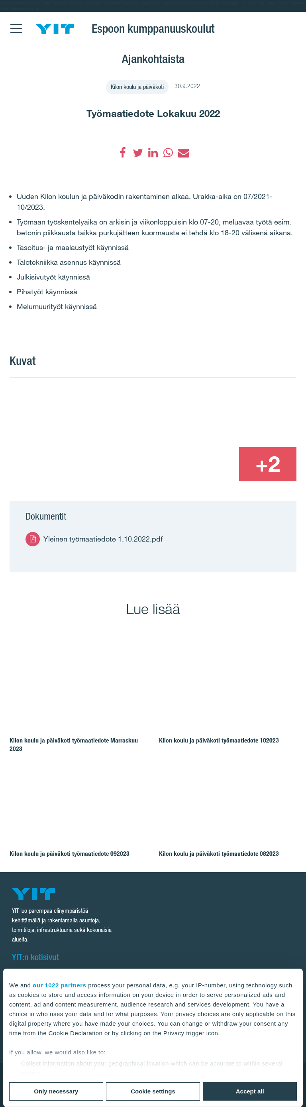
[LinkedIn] (153, 152)
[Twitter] (138, 152)
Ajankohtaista (153, 58)
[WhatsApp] (168, 152)
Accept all (250, 1091)
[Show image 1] (95, 429)
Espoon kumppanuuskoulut (153, 28)
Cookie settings (153, 1091)
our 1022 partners (59, 985)
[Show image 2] (239, 411)
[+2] (267, 464)
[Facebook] (123, 152)
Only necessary (56, 1091)
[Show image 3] (209, 464)
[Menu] (16, 23)
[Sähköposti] (183, 152)
